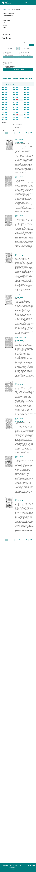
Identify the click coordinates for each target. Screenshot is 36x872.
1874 (14, 97)
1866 (3, 112)
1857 (3, 89)
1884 (25, 87)
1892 (25, 107)
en (32, 9)
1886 (25, 92)
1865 (3, 109)
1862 (3, 102)
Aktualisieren (18, 127)
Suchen (31, 45)
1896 (25, 117)
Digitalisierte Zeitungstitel (8, 13)
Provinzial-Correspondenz (9, 66)
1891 (25, 104)
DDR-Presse (5, 18)
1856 (3, 87)
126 (26, 133)
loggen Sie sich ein (7, 74)
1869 (3, 119)
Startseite (4, 9)
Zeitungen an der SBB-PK (8, 32)
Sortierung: (4, 122)
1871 (14, 89)
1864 (3, 107)
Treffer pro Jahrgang (9, 84)
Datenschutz (5, 865)
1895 (25, 114)
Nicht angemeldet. (31, 865)
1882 (14, 117)
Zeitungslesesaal (6, 34)
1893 (25, 109)
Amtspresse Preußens (8, 15)
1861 (3, 99)
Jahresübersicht (6, 20)
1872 (14, 92)
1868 (3, 117)
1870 (14, 87)
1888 (25, 97)
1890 (25, 102)
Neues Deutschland (8, 55)
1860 (3, 97)
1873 (14, 94)
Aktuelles (5, 25)
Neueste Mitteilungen (9, 64)
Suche (9, 9)
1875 (14, 99)
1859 (3, 94)
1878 (14, 107)
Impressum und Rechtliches (15, 865)
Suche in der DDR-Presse (18, 57)
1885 (25, 89)
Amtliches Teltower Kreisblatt (8, 63)
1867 (3, 114)
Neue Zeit (6, 53)
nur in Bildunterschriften (25, 55)
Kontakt (4, 27)
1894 (25, 112)
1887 (25, 94)
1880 (14, 112)
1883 (14, 119)
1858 (3, 92)
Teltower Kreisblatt (8, 67)
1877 (14, 104)
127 (31, 133)
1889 (25, 99)
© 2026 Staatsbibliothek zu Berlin (12, 869)
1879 (14, 109)
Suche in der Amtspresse (18, 69)
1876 (14, 102)
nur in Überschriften (24, 52)
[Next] (34, 133)
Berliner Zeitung (7, 52)
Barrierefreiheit (12, 867)
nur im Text (22, 53)
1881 (14, 114)
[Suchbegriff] (15, 45)
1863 (3, 104)
